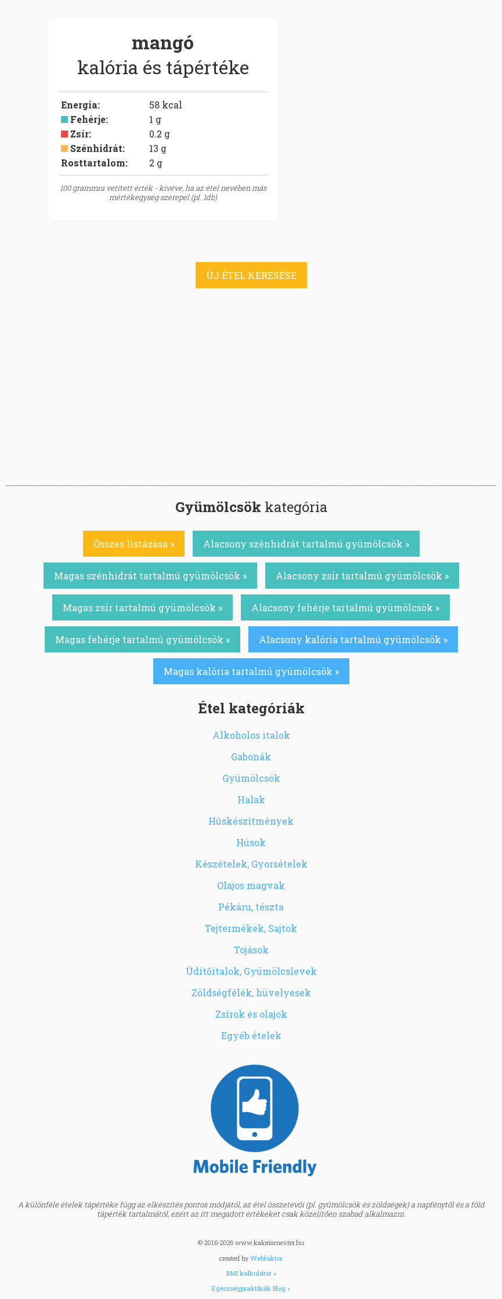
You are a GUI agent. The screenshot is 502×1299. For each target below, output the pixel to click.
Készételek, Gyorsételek (251, 864)
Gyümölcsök (251, 778)
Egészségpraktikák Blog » (251, 1288)
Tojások (251, 950)
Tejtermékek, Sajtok (251, 928)
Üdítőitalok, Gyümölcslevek (251, 971)
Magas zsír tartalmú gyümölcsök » (142, 607)
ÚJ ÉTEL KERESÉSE (251, 275)
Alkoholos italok (251, 735)
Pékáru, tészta (251, 907)
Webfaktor (266, 1258)
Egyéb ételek (251, 1035)
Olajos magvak (251, 885)
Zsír (79, 134)
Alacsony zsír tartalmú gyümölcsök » (362, 575)
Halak (251, 799)
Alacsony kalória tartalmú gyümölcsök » (353, 639)
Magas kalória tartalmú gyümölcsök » (251, 671)
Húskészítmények (251, 821)
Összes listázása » (133, 544)
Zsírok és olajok (251, 1014)
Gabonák (251, 756)
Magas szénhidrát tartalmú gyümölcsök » (150, 575)
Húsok (251, 842)
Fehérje (88, 119)
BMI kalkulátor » (251, 1273)
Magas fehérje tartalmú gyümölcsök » (142, 639)
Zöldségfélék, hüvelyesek (251, 992)
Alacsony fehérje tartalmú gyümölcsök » (345, 607)
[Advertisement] (251, 398)
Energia (79, 105)
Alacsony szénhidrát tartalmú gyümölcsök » (306, 544)
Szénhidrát (96, 148)
